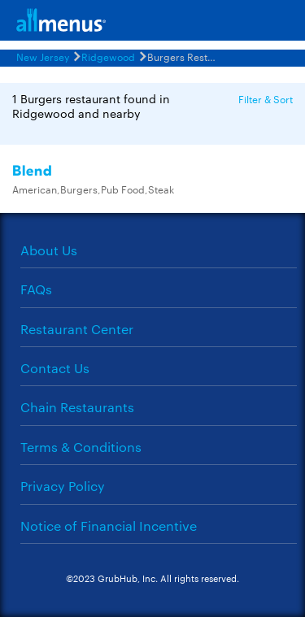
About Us (48, 250)
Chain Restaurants (77, 406)
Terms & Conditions (81, 446)
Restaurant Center (76, 328)
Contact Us (54, 367)
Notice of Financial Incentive (108, 525)
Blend (32, 171)
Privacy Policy (62, 485)
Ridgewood (108, 56)
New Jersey (42, 56)
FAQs (36, 289)
